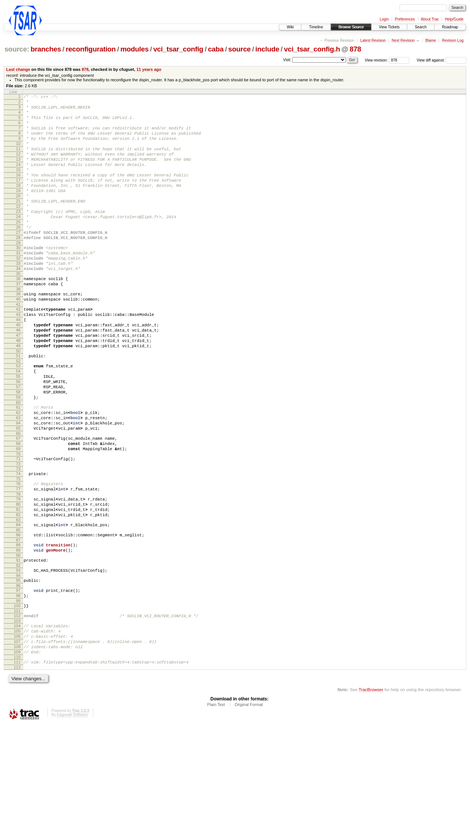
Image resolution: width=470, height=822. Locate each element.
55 (18, 430)
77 (18, 560)
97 (18, 675)
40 (18, 339)
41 (18, 345)
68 (18, 509)
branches (46, 49)
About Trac (430, 19)
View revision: (376, 60)
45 (18, 369)
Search (421, 27)
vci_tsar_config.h (312, 49)
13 (18, 172)
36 (18, 315)
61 (18, 466)
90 (18, 637)
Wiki (290, 27)
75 (18, 549)
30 (18, 279)
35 (18, 310)
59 (18, 455)
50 (18, 401)
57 (18, 442)
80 (18, 578)
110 (17, 753)
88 (18, 624)
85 (18, 608)
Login (384, 19)
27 (18, 261)
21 (18, 223)
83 (18, 597)
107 (17, 734)
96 (18, 670)
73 (18, 538)
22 (18, 230)
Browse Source (351, 27)
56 (18, 436)
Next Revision (403, 40)
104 (17, 715)
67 (18, 503)
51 (18, 406)
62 (18, 473)
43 (18, 357)
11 (18, 160)
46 (18, 376)
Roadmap (450, 27)
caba (216, 49)
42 (18, 350)
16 (18, 191)
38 (18, 328)
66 (18, 498)
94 (18, 659)
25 (18, 249)
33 (18, 298)
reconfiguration (91, 49)
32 (18, 291)
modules (134, 49)
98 (18, 682)
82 (18, 591)
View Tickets (389, 27)
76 (18, 554)
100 (17, 693)
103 (17, 710)
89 (18, 630)
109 (17, 747)
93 (18, 653)
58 (18, 449)
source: (16, 49)
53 (18, 417)
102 (17, 704)
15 (18, 185)
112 (17, 764)
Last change (18, 69)
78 (18, 567)
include (267, 49)
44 (18, 363)
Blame (430, 40)
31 (18, 285)
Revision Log (453, 40)
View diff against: (441, 60)
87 (18, 619)
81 (18, 584)
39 (18, 333)
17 (18, 198)
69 (18, 516)
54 (18, 423)
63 (18, 479)
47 (18, 382)
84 (18, 602)
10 (18, 153)
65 (18, 492)
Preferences (405, 19)
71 (18, 527)
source (239, 49)
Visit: (287, 60)
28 (18, 268)
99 (18, 688)
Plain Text (216, 802)
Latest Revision (372, 40)
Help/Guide (454, 19)
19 (18, 210)
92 (18, 648)
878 (355, 49)
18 (18, 204)
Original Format (248, 802)
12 (18, 166)
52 (18, 412)
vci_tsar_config (178, 49)
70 (18, 522)
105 (17, 721)
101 (17, 699)
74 (18, 543)
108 (17, 740)
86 (18, 613)
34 (18, 304)
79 (18, 572)
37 (18, 322)
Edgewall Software (72, 812)
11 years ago (148, 69)
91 (18, 642)
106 (17, 728)
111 (17, 758)
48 (18, 388)
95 (18, 664)
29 (18, 274)
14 (18, 179)
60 (18, 461)
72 (18, 533)
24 (18, 242)
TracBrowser (371, 786)
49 (18, 395)
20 (18, 217)
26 (18, 255)
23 (18, 236)
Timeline (316, 27)
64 (18, 485)
